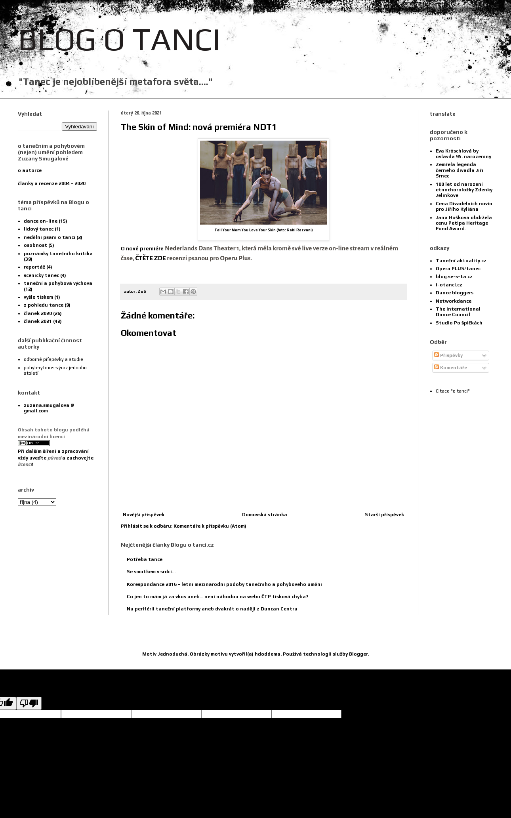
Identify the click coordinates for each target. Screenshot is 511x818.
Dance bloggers (454, 293)
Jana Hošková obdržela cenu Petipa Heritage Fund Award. (464, 223)
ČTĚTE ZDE (151, 258)
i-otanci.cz (449, 285)
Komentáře (450, 367)
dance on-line (40, 221)
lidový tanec (38, 229)
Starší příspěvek (384, 514)
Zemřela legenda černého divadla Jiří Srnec (459, 170)
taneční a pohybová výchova (58, 283)
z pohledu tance (43, 305)
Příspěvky (448, 355)
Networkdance (453, 301)
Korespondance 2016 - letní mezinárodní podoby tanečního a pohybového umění (224, 584)
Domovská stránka (264, 514)
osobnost (35, 245)
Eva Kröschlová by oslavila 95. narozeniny (463, 153)
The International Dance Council (458, 311)
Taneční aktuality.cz (461, 260)
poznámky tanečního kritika (58, 253)
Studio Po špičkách (459, 323)
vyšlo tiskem (38, 297)
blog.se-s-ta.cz (454, 276)
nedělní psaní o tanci (49, 237)
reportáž (34, 267)
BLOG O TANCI (119, 39)
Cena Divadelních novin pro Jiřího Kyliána (464, 206)
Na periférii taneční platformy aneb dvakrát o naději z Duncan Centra (212, 609)
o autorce (30, 170)
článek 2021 (38, 321)
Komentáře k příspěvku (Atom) (210, 526)
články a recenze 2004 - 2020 (52, 183)
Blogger (358, 654)
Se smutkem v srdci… (151, 571)
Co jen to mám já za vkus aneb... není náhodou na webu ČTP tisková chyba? (217, 596)
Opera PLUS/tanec (458, 268)
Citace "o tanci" (453, 391)
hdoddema (267, 654)
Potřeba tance (144, 559)
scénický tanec (41, 275)
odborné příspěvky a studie (53, 359)
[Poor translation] (29, 703)
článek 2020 (38, 313)
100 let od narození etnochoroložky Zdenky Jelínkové (464, 189)
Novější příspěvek (143, 514)
